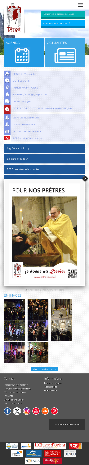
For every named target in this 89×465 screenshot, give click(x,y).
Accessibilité (50, 386)
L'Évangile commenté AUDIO (39, 290)
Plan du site (50, 390)
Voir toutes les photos (44, 369)
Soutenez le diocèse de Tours (59, 13)
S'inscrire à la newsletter (67, 424)
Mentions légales (53, 383)
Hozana (61, 290)
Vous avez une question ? (56, 23)
